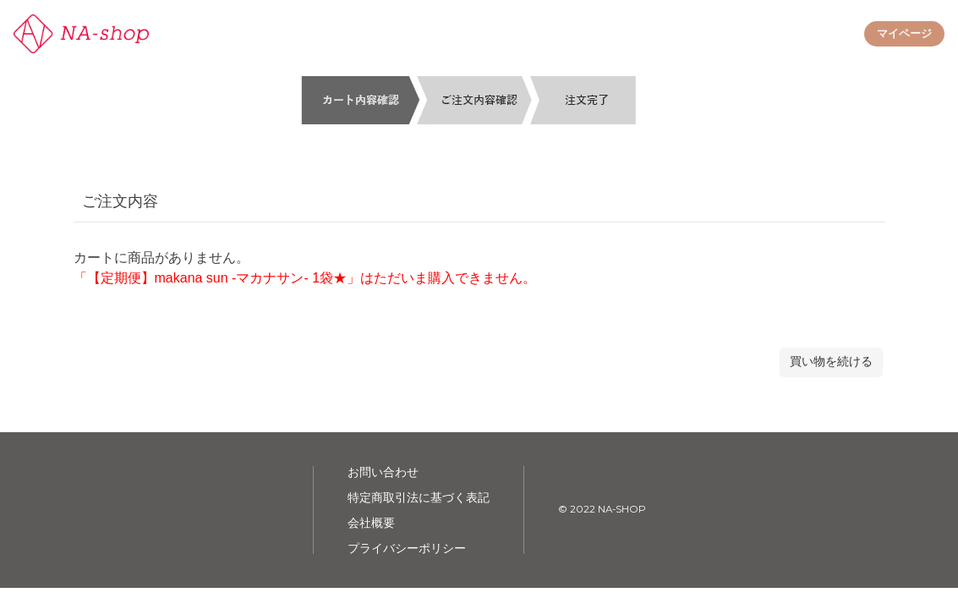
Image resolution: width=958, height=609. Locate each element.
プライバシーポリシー (407, 548)
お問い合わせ (383, 472)
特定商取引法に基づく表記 (419, 497)
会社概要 (371, 522)
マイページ (904, 33)
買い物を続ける (831, 361)
